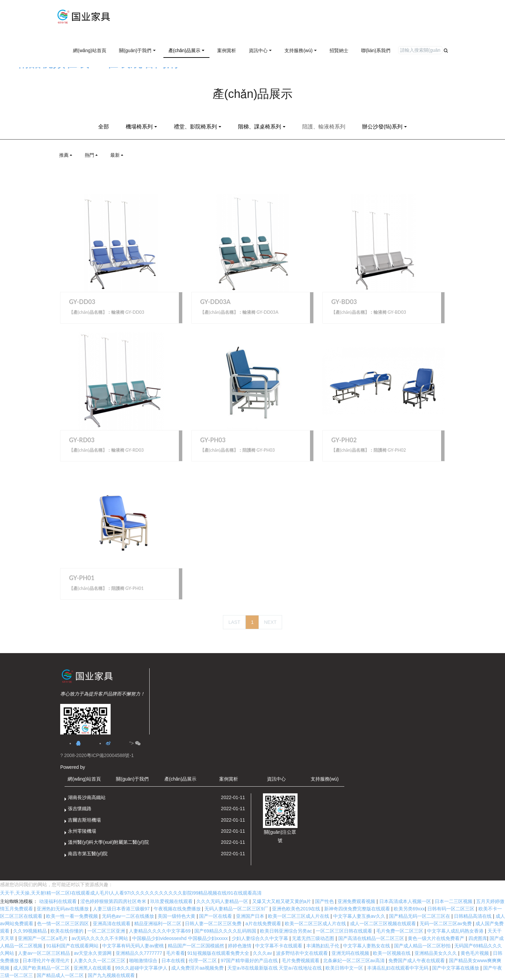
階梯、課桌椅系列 (259, 126)
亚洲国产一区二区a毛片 (43, 938)
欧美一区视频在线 (392, 953)
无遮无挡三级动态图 (314, 938)
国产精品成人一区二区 (61, 975)
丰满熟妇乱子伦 (323, 945)
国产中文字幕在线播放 (456, 968)
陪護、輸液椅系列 (323, 126)
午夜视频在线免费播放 (178, 908)
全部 (103, 126)
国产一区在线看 (216, 916)
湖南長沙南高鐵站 (87, 797)
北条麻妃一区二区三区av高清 (354, 960)
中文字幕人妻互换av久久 (360, 916)
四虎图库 (477, 938)
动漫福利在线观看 (58, 901)
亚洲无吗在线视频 (351, 953)
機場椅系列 (139, 126)
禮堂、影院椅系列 (195, 126)
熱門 (92, 155)
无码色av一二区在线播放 (128, 916)
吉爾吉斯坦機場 (84, 820)
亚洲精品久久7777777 (139, 953)
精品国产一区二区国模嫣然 (197, 945)
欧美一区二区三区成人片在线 (299, 916)
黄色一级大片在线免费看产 (437, 938)
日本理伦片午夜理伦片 (47, 960)
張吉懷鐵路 (79, 808)
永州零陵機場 (82, 831)
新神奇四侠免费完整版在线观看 (357, 908)
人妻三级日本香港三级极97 (122, 908)
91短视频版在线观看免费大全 (218, 953)
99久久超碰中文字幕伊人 (141, 968)
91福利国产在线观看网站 (73, 945)
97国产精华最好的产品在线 (250, 960)
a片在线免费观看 (263, 923)
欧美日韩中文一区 (344, 968)
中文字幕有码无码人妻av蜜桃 (133, 945)
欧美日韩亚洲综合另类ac (286, 931)
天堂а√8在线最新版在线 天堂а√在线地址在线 (275, 968)
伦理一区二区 (203, 960)
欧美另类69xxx (409, 908)
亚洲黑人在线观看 (93, 968)
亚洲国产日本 (251, 916)
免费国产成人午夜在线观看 (417, 960)
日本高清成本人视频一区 (405, 901)
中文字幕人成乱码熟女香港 (456, 931)
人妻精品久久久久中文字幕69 (160, 931)
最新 (117, 155)
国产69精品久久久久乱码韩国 (225, 931)
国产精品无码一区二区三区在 (420, 916)
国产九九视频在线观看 (112, 975)
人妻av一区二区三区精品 (44, 953)
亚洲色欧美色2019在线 (296, 908)
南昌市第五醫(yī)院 (88, 853)
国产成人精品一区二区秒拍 (423, 945)
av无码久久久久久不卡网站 (101, 938)
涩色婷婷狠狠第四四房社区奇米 (114, 901)
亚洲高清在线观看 (112, 923)
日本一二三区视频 (454, 901)
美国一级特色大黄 (177, 916)
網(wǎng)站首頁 (89, 50)
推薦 (66, 155)
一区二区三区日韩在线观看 (345, 931)
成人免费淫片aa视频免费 (198, 968)
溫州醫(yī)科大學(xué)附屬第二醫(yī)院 (108, 842)
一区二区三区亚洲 (106, 931)
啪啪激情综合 (144, 960)
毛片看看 (175, 953)
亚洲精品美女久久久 (436, 953)
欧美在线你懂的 (67, 931)
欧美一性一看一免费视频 (72, 916)
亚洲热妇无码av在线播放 (63, 908)
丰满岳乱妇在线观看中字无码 (398, 968)
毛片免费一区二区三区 (400, 931)
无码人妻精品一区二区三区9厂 (237, 908)
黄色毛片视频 (475, 953)
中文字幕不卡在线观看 (279, 945)
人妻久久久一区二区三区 (100, 960)
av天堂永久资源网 (93, 953)
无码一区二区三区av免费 (446, 923)
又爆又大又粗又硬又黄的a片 (282, 901)
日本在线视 (173, 960)
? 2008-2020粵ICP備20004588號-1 (97, 755)
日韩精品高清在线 (473, 916)
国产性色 (325, 901)
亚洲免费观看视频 (357, 901)
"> (134, 743)
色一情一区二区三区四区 (63, 923)
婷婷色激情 (240, 945)
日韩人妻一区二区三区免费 (214, 923)
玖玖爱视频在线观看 (172, 901)
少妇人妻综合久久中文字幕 (260, 938)
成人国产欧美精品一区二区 (42, 968)
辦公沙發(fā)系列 (382, 126)
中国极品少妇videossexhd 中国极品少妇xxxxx (180, 938)
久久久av (263, 953)
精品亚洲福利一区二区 (158, 923)
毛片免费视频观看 (301, 960)
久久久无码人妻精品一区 (222, 901)
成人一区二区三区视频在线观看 (383, 923)
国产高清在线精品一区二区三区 (371, 938)
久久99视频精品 (30, 931)
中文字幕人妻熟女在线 (367, 945)
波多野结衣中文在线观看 (302, 953)
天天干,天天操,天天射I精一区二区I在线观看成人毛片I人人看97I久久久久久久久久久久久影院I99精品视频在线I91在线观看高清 (131, 893)
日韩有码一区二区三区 (451, 908)
